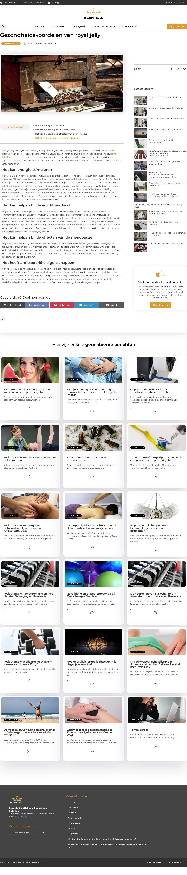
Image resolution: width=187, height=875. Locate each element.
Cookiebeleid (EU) (175, 870)
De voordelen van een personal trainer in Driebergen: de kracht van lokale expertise (29, 740)
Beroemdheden (75, 826)
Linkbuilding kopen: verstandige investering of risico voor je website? (102, 847)
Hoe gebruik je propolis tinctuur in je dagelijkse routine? (91, 671)
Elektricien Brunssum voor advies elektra (165, 106)
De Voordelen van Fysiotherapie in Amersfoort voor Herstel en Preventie (155, 603)
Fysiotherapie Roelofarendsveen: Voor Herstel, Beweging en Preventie (29, 603)
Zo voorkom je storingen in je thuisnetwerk (162, 149)
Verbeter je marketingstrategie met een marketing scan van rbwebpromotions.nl (168, 161)
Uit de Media (59, 26)
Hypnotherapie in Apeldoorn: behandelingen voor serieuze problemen (149, 536)
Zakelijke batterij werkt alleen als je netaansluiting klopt (158, 214)
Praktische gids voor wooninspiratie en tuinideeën (167, 192)
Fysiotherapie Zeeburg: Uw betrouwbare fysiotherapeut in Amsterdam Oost (24, 536)
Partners (39, 26)
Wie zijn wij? (80, 26)
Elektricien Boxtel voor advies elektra (166, 127)
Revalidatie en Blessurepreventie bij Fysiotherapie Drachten (91, 603)
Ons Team (73, 815)
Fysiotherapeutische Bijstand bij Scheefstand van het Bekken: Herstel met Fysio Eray (155, 672)
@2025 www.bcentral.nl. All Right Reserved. (20, 870)
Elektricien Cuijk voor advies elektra (166, 137)
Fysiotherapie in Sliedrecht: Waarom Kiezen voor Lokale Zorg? (28, 671)
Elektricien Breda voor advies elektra (166, 116)
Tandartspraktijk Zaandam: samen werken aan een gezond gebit (27, 399)
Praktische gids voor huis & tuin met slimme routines (166, 220)
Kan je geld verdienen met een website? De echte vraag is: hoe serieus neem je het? (107, 853)
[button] (3, 26)
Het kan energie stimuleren (50, 133)
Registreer (73, 842)
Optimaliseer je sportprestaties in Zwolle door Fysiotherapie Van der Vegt (90, 740)
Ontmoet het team (104, 26)
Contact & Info (130, 26)
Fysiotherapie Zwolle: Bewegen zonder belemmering (30, 467)
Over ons (72, 810)
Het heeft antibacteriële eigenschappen (56, 146)
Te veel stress (139, 738)
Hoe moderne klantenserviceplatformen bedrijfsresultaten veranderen (163, 182)
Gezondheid (11, 51)
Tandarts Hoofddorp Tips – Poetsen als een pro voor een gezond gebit (156, 467)
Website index (154, 870)
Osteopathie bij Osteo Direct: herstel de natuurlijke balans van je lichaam (91, 535)
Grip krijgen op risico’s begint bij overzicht (164, 231)
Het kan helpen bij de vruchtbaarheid (55, 138)
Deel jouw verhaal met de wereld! (160, 290)
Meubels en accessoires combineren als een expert (167, 242)
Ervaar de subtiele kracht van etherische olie (86, 467)
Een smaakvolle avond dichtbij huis (166, 252)
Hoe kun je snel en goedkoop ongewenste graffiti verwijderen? (164, 203)
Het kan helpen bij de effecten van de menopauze (62, 142)
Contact (71, 836)
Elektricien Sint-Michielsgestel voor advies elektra (165, 171)
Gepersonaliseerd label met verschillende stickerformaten (150, 399)
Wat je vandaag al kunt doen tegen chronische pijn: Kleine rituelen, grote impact (92, 400)
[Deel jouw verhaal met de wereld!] (160, 281)
